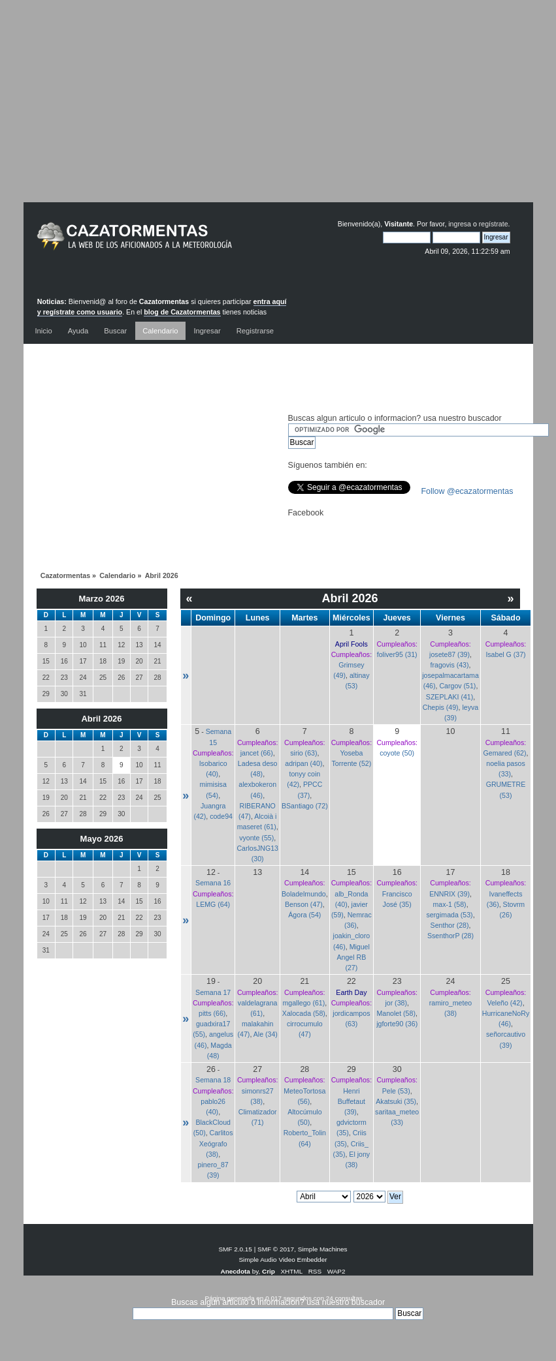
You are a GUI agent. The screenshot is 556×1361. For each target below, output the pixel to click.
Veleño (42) (504, 1003)
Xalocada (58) (303, 1013)
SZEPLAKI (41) (449, 697)
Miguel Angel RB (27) (353, 957)
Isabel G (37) (505, 654)
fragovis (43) (450, 665)
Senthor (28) (450, 925)
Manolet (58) (395, 1013)
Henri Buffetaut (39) (351, 1101)
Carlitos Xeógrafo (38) (216, 1143)
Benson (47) (304, 904)
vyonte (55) (256, 838)
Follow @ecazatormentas (467, 491)
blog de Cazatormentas (182, 312)
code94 (221, 816)
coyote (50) (397, 753)
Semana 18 (213, 1080)
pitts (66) (212, 1013)
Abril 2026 (101, 719)
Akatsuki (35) (396, 1101)
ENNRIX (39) (449, 894)
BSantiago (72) (305, 806)
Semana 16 (213, 883)
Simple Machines (323, 1249)
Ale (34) (265, 1034)
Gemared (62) (505, 753)
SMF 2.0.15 (235, 1249)
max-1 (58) (449, 904)
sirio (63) (303, 753)
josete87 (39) (449, 654)
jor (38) (396, 1003)
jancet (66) (256, 753)
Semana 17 (213, 992)
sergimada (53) (449, 915)
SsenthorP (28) (450, 936)
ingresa (459, 224)
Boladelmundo (304, 894)
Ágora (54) (304, 915)
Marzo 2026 (101, 599)
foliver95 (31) (397, 654)
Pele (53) (396, 1091)
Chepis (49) (441, 707)
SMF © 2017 (275, 1249)
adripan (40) (303, 763)
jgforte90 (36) (396, 1024)
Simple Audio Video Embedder (282, 1259)
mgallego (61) (303, 1003)
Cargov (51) (457, 686)
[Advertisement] (278, 111)
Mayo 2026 (101, 839)
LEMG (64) (213, 904)
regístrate (493, 224)
